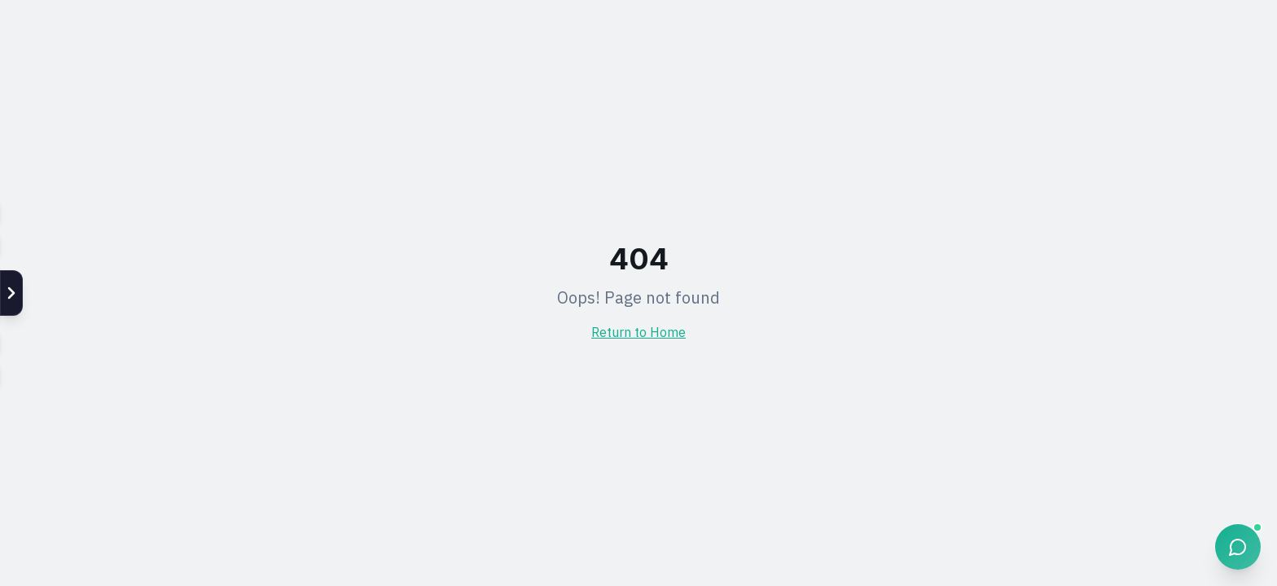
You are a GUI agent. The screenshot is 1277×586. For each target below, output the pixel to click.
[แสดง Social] (11, 293)
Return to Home (638, 333)
